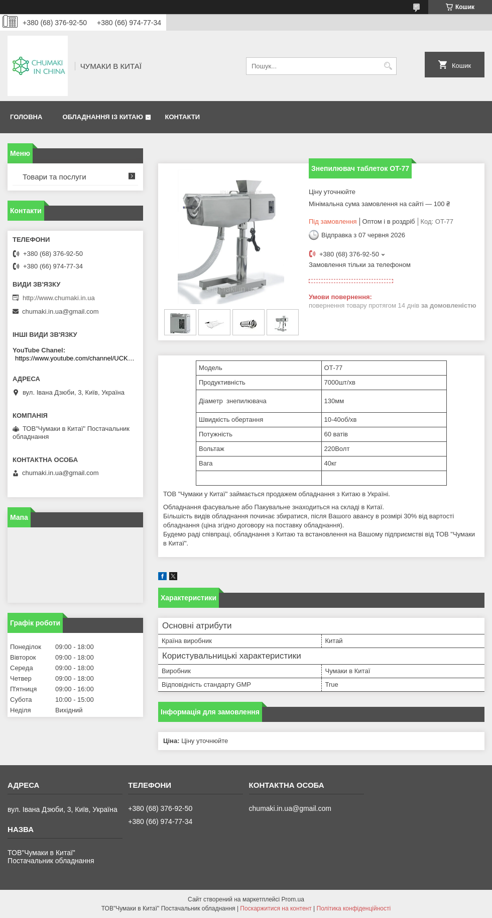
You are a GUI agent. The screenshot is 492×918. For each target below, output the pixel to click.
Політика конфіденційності (354, 908)
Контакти (182, 117)
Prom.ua (293, 899)
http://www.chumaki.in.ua (59, 298)
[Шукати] (388, 66)
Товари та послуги (54, 176)
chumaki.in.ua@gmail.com (60, 311)
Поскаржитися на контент (275, 908)
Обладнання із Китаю (102, 117)
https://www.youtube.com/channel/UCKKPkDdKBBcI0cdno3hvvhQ (76, 358)
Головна (26, 117)
